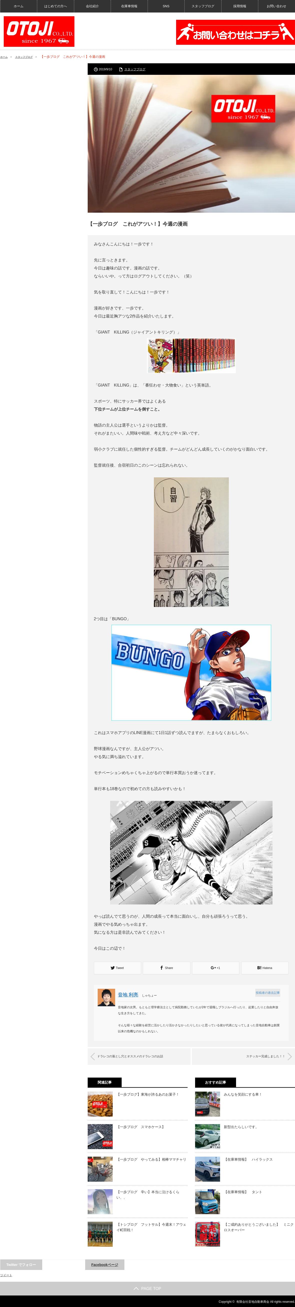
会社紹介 (92, 6)
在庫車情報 (129, 6)
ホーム (18, 6)
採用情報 (239, 6)
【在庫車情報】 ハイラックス (248, 1158)
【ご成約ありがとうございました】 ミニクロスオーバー (259, 1226)
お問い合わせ (276, 6)
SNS (166, 6)
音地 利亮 (130, 994)
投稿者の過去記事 (267, 992)
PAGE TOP (147, 1287)
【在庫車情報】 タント (243, 1191)
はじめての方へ (55, 6)
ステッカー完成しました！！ (259, 1056)
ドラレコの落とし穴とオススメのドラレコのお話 (138, 1056)
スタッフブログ (203, 6)
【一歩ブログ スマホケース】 (140, 1126)
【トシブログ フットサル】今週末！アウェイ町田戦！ (151, 1226)
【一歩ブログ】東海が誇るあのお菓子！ (147, 1093)
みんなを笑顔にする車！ (243, 1093)
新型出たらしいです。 (241, 1126)
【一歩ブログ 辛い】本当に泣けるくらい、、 (147, 1193)
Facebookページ (104, 1264)
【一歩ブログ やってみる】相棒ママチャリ (151, 1158)
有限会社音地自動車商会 (252, 1300)
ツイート (6, 1274)
